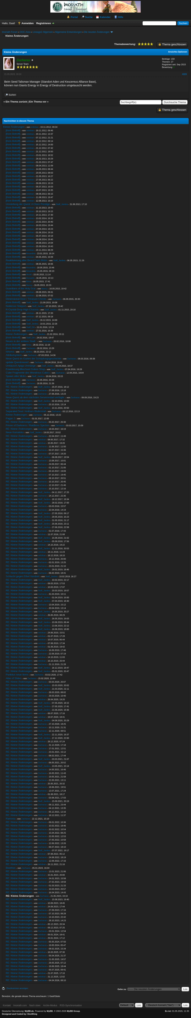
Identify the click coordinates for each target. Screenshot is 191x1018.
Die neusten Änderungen (97, 32)
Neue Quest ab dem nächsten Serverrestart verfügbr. (35, 397)
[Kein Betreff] (13, 130)
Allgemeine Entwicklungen (68, 32)
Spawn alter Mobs (16, 376)
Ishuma (10, 351)
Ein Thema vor (37, 101)
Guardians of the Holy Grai (20, 288)
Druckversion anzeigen (17, 988)
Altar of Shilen (13, 678)
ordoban (34, 127)
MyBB (50, 1011)
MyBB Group (73, 1011)
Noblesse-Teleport (16, 306)
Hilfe (120, 17)
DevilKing (32, 1014)
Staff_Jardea (62, 204)
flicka (28, 345)
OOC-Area (25, 32)
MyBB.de (29, 1011)
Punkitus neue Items (17, 674)
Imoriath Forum (10, 32)
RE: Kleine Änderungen (19, 386)
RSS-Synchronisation (71, 1005)
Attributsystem (14, 355)
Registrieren (43, 23)
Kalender (105, 17)
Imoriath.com (20, 1005)
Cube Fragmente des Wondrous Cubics (28, 372)
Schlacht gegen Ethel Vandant (22, 576)
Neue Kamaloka (15, 432)
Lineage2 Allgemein (43, 32)
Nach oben (35, 1005)
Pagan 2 (10, 418)
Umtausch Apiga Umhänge (21, 365)
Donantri (30, 278)
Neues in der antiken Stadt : (21, 341)
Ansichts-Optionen (177, 52)
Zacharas (56, 299)
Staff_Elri (30, 327)
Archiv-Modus (50, 1005)
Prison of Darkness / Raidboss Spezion (27, 425)
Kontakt (7, 1005)
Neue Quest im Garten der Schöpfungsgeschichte (33, 358)
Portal (74, 17)
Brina (28, 281)
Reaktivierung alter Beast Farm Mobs (26, 260)
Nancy (29, 285)
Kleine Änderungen (14, 126)
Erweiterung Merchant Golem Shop (25, 369)
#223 (184, 74)
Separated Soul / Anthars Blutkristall (26, 411)
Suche (89, 17)
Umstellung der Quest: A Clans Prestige (28, 204)
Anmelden (28, 23)
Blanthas (11, 867)
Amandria (30, 253)
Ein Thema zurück (16, 101)
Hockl (29, 274)
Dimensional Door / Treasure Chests (26, 299)
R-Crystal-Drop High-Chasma (22, 309)
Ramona (10, 818)
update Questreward (17, 362)
